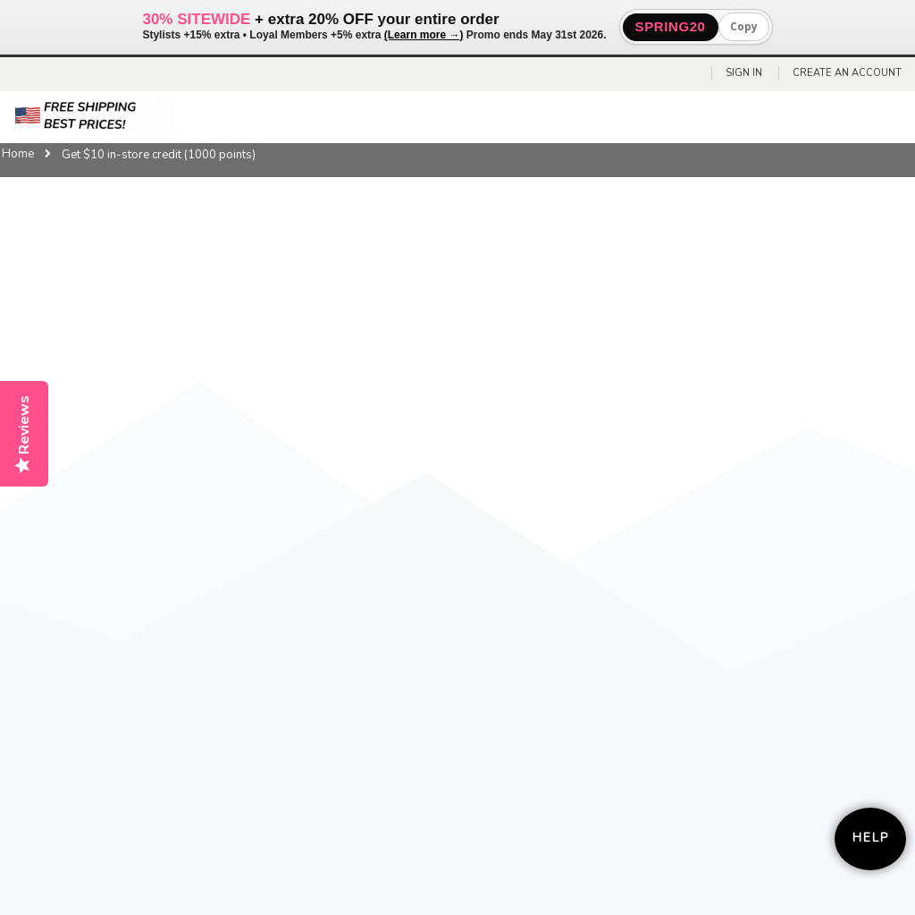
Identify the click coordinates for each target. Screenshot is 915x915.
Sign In (744, 73)
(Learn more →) (424, 35)
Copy (744, 26)
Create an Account (847, 73)
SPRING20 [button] (670, 26)
